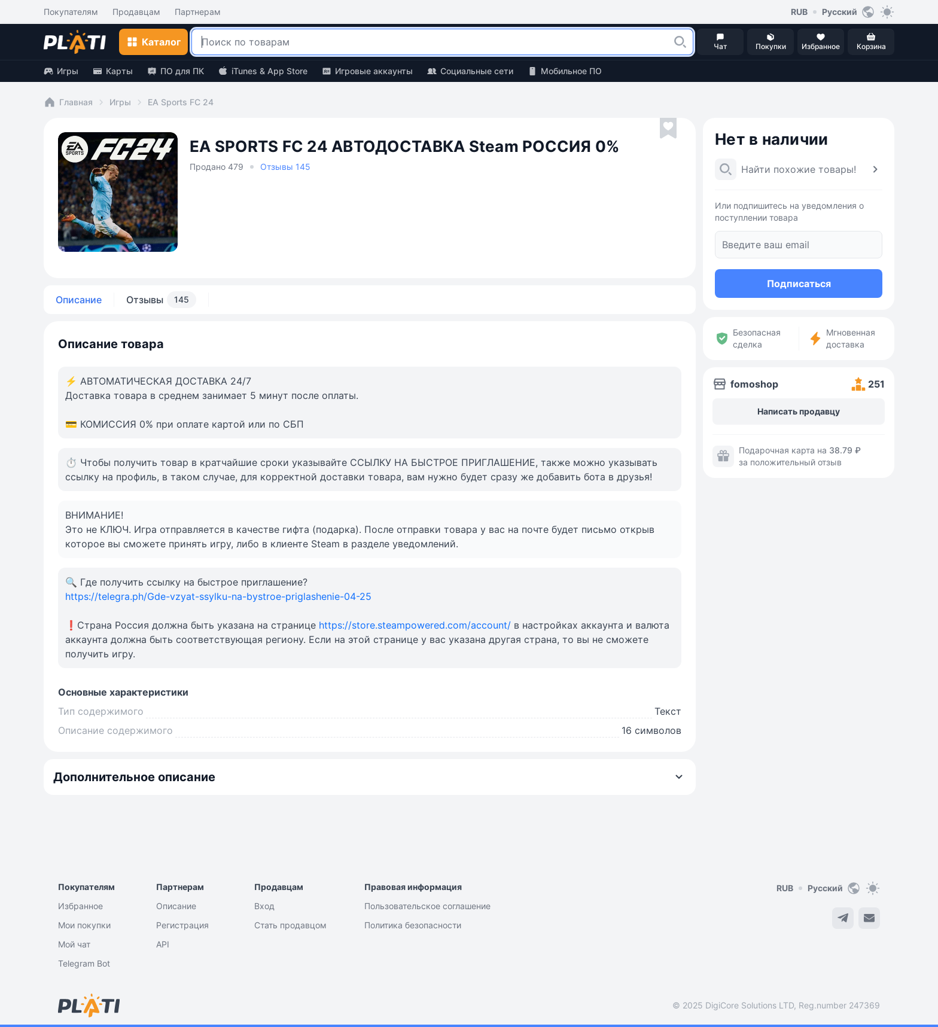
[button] (680, 42)
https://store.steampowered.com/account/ (415, 625)
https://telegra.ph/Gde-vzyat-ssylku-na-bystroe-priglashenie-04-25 (218, 596)
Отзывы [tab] (161, 299)
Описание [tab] (79, 300)
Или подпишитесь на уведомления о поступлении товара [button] (789, 211)
